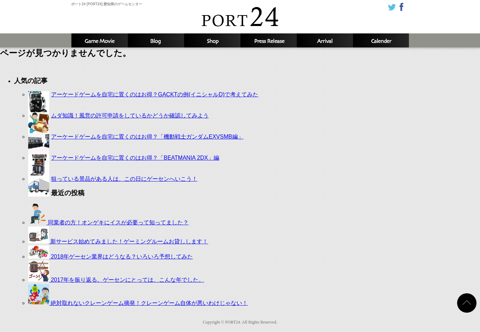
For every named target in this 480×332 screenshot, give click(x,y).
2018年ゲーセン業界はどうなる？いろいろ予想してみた (110, 257)
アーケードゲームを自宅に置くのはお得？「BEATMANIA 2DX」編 (135, 158)
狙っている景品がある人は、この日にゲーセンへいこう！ (124, 179)
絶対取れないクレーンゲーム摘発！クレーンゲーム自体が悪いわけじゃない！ (138, 303)
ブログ (155, 40)
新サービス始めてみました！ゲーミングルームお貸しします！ (118, 241)
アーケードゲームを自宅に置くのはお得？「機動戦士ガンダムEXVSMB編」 (147, 137)
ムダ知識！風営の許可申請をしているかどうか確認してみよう (130, 116)
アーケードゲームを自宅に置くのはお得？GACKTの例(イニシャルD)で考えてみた (154, 94)
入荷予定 (324, 40)
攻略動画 (99, 40)
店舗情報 (212, 40)
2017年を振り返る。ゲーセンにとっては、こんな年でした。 (116, 280)
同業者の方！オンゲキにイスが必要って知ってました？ (108, 222)
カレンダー (381, 40)
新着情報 (268, 40)
